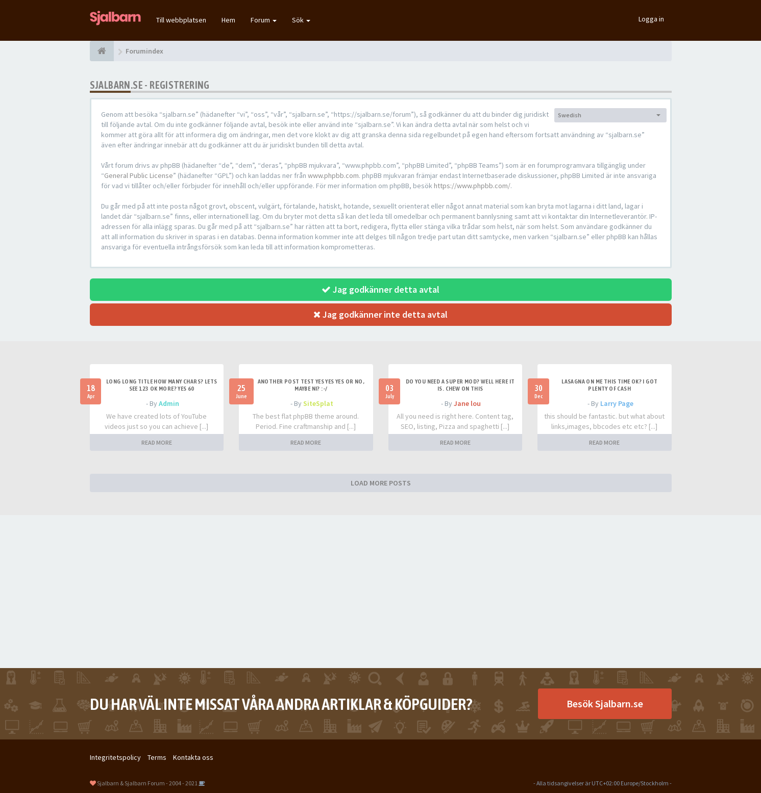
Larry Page (616, 403)
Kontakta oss (193, 757)
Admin (169, 403)
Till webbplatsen (181, 19)
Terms (157, 757)
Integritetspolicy (115, 757)
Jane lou (467, 403)
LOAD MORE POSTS (381, 483)
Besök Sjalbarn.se (605, 703)
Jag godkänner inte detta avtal (380, 314)
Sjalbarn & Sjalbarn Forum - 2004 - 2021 (147, 783)
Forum (264, 19)
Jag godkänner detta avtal (380, 289)
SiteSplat (318, 403)
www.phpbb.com (333, 175)
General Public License (138, 175)
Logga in (651, 18)
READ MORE (156, 442)
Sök (301, 19)
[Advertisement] (381, 591)
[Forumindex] (102, 51)
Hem (228, 19)
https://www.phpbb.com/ (472, 185)
